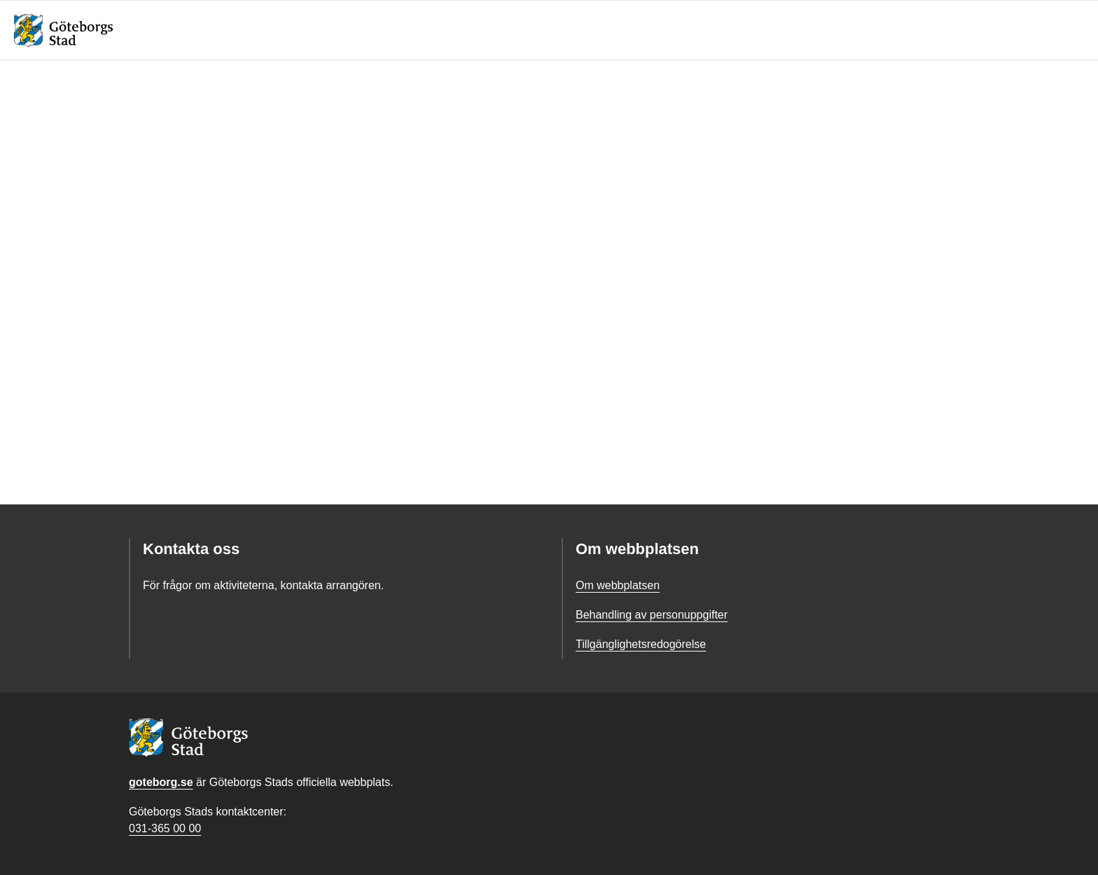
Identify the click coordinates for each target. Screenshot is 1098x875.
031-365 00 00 (165, 828)
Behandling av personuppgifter (652, 615)
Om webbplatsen (618, 585)
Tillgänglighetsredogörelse (641, 644)
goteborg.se (161, 782)
